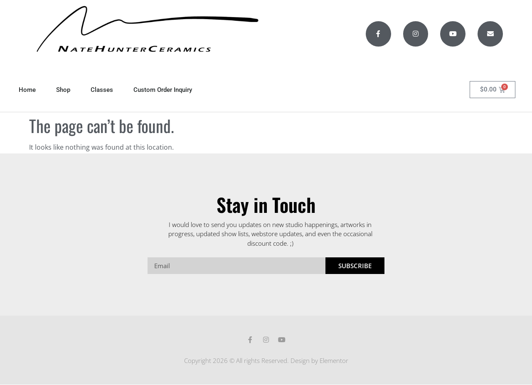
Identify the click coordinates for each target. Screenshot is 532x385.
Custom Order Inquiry (162, 90)
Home (27, 90)
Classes (102, 90)
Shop (63, 90)
